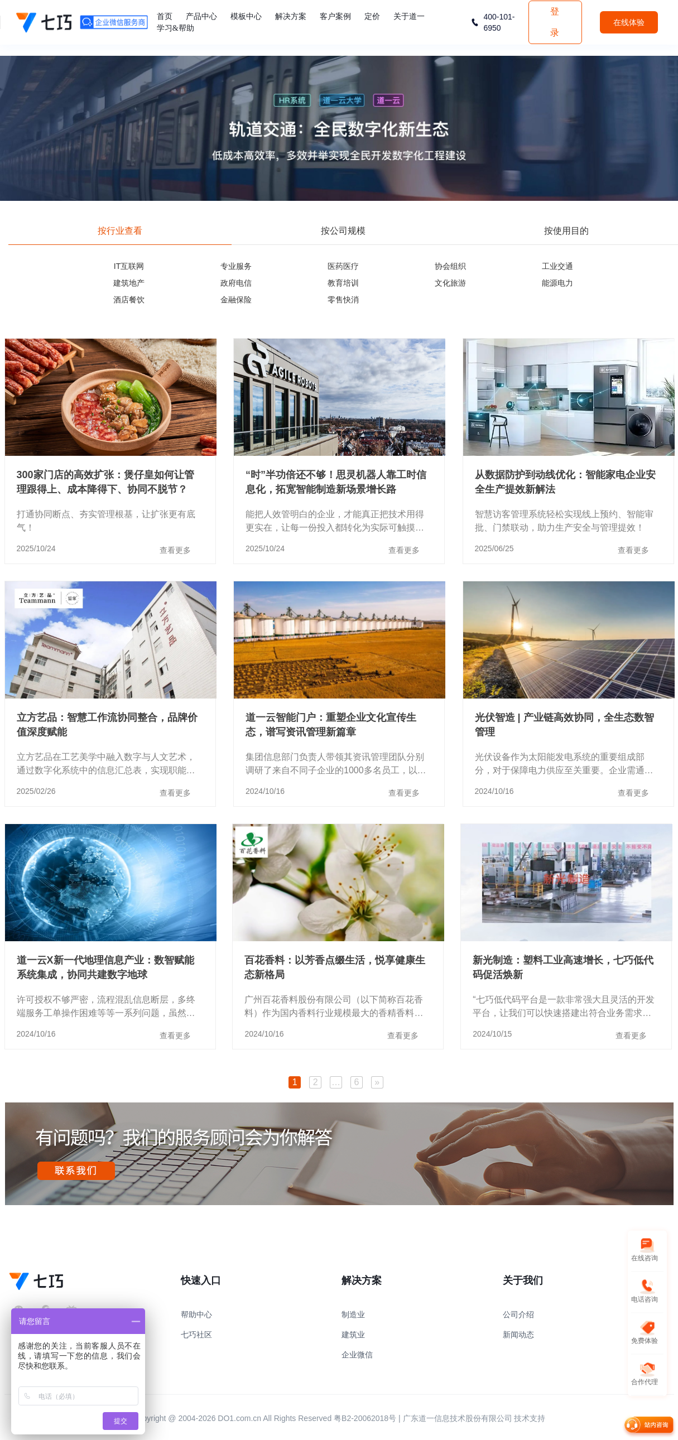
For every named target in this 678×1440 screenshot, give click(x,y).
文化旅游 (450, 282)
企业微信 (357, 1354)
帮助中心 (196, 1314)
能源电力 (557, 282)
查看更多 (175, 550)
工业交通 (557, 266)
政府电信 (236, 282)
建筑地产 (129, 282)
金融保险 (236, 299)
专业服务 (236, 266)
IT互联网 (129, 266)
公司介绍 (518, 1314)
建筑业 (353, 1334)
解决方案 (290, 16)
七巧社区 (196, 1334)
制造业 (353, 1314)
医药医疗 (343, 266)
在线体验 (629, 22)
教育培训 (343, 282)
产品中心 (201, 16)
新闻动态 (518, 1334)
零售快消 (343, 299)
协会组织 (450, 266)
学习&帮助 (175, 28)
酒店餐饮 (129, 299)
